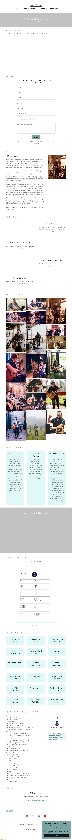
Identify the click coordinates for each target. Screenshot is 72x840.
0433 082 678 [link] (36, 808)
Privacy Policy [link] (44, 141)
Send (36, 137)
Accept (57, 835)
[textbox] (36, 87)
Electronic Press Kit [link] (49, 9)
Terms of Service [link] (31, 9)
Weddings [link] (18, 9)
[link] (36, 5)
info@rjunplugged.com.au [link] (36, 806)
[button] (38, 632)
